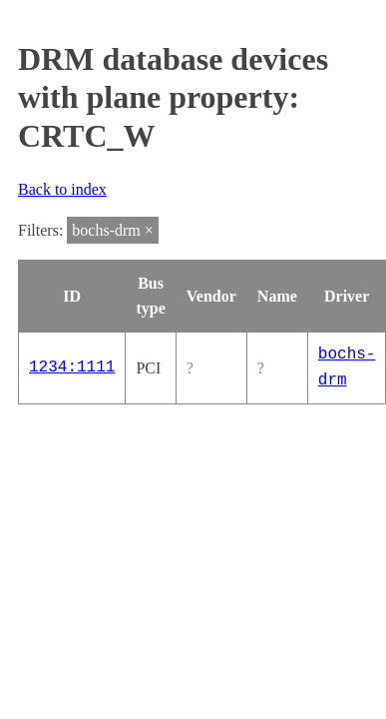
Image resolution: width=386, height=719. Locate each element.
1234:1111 (72, 367)
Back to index (62, 189)
